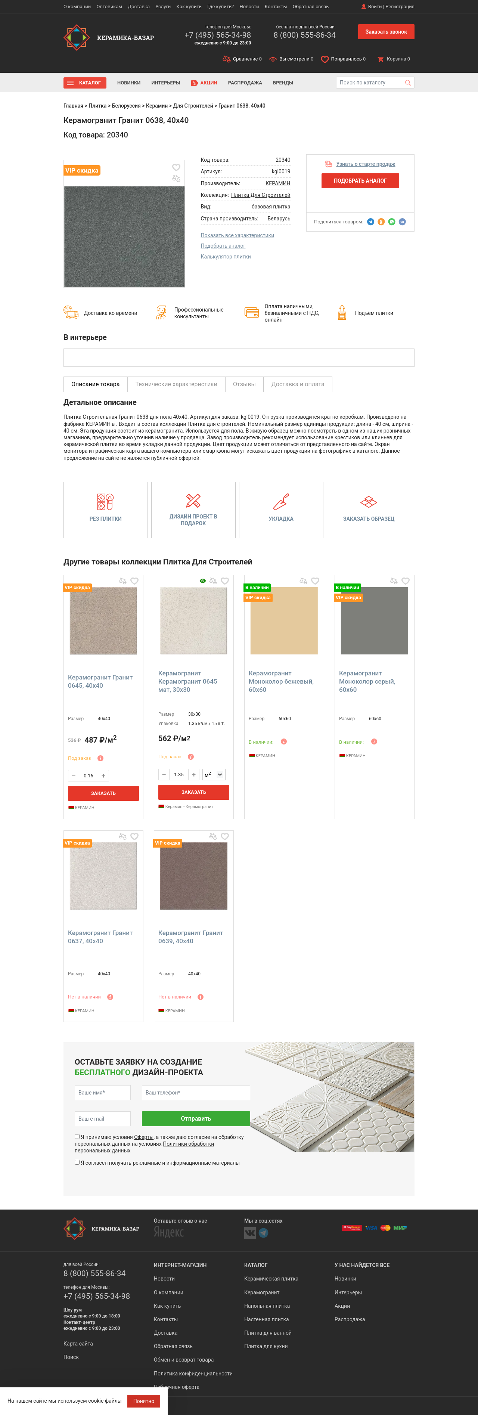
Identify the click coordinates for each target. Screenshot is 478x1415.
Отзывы (244, 384)
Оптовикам (109, 6)
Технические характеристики (177, 384)
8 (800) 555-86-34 (304, 35)
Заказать (103, 793)
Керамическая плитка (271, 1279)
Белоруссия (126, 106)
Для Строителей (193, 106)
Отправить (196, 1118)
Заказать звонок (386, 32)
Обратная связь (311, 6)
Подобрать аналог (223, 246)
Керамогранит (261, 1292)
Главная (73, 106)
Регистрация (400, 6)
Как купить (189, 6)
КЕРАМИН (278, 183)
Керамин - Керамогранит (185, 806)
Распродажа (245, 83)
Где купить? (220, 6)
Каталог (90, 83)
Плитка (97, 106)
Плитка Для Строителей (260, 195)
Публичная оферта (176, 1387)
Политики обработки (188, 1144)
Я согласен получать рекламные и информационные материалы (160, 1163)
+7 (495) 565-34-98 (217, 35)
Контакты (276, 6)
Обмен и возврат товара (184, 1360)
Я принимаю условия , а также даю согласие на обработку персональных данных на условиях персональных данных (159, 1144)
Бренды (283, 83)
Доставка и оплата (298, 384)
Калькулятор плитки (226, 257)
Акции (209, 83)
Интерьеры (165, 83)
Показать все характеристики (237, 235)
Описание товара (95, 384)
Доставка (139, 6)
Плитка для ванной (268, 1333)
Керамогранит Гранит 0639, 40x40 (190, 937)
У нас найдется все (362, 1265)
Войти (375, 6)
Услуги (163, 6)
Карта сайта (78, 1344)
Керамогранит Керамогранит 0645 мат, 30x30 (187, 681)
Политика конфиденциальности (193, 1374)
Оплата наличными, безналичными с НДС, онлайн (292, 313)
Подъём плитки (374, 313)
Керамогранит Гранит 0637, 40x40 (100, 937)
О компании (77, 6)
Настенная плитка (266, 1319)
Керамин (157, 106)
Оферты (143, 1137)
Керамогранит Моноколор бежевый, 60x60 (281, 681)
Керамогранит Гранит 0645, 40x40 (100, 681)
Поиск (71, 1357)
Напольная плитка (267, 1306)
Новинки (128, 83)
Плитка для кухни (266, 1346)
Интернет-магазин (180, 1265)
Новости (249, 6)
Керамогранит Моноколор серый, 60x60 (367, 681)
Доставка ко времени (110, 313)
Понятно (144, 1401)
